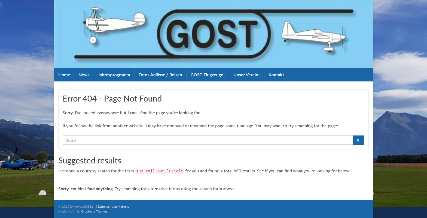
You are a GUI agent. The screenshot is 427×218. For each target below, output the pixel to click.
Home (64, 74)
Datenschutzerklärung (113, 206)
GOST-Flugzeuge (208, 74)
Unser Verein (246, 74)
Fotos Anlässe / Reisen (160, 74)
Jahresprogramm (114, 74)
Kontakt (276, 74)
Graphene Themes (94, 211)
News (83, 74)
